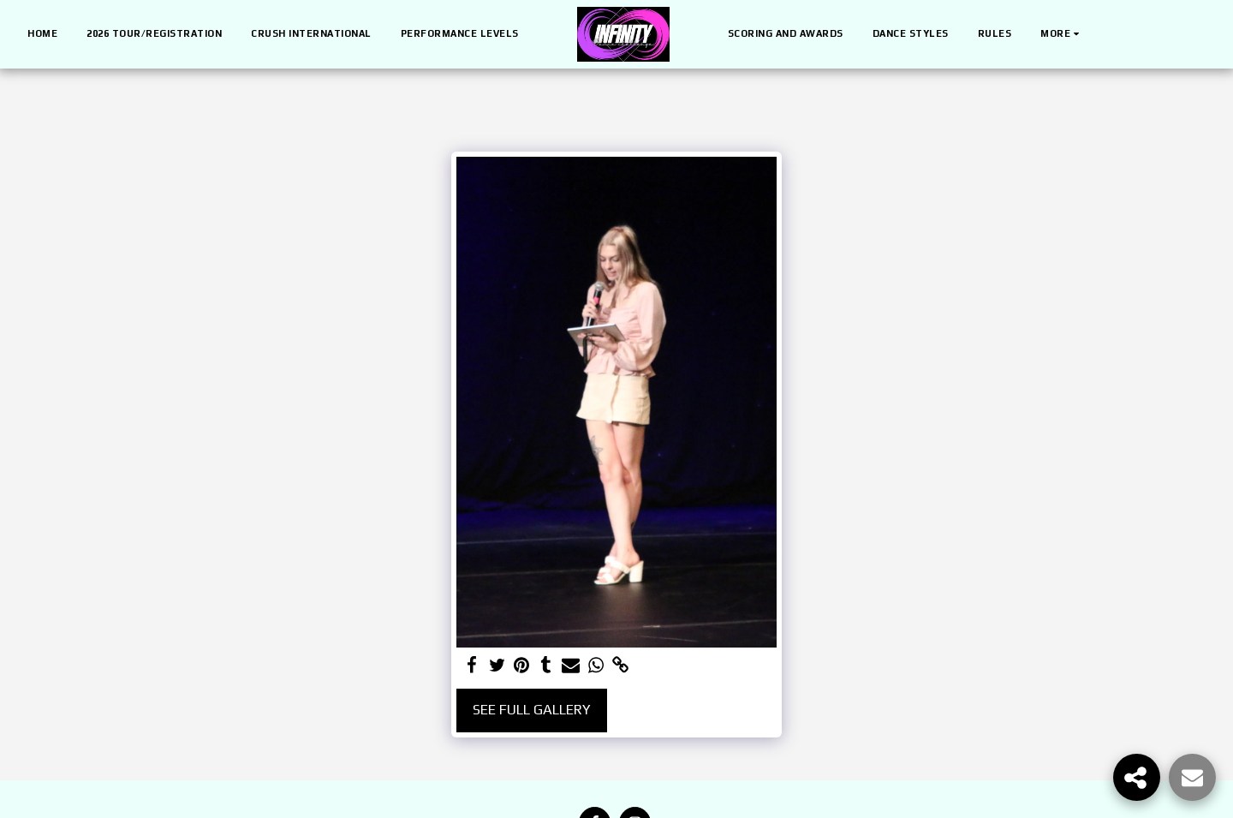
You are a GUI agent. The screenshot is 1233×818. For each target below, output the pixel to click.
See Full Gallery (532, 710)
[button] (1110, 34)
